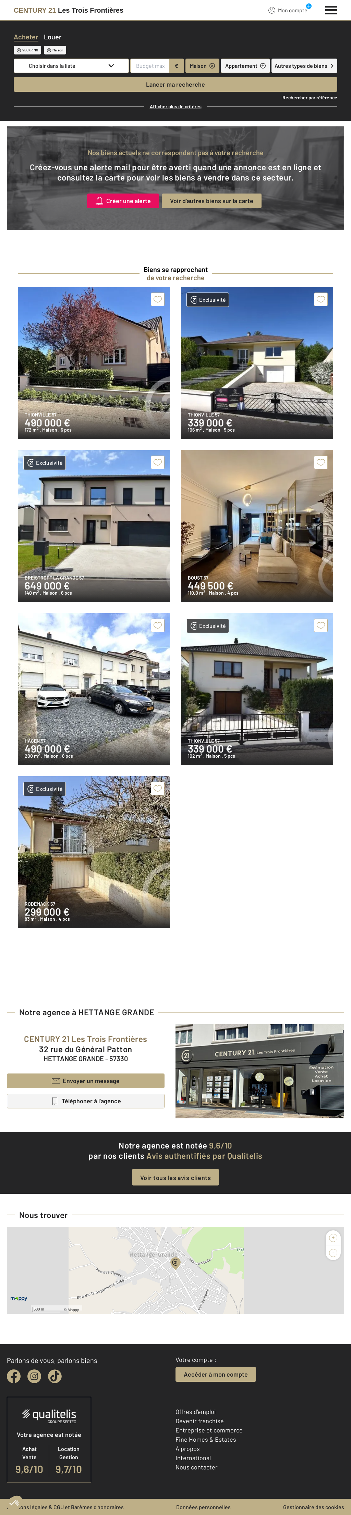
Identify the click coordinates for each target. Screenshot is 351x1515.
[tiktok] (55, 1376)
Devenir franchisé (200, 1421)
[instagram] (34, 1376)
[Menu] (331, 9)
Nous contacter (197, 1467)
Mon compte (287, 10)
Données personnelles (203, 1507)
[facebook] (14, 1376)
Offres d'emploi (196, 1411)
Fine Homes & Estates (206, 1439)
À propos (188, 1448)
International (193, 1458)
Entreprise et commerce (209, 1430)
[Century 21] (68, 10)
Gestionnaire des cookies (313, 1507)
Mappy (73, 1310)
